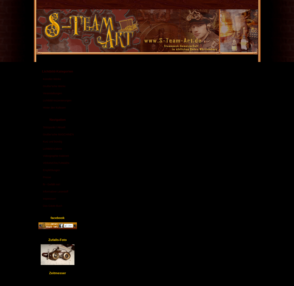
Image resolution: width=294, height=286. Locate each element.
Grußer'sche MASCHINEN (58, 134)
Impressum (49, 198)
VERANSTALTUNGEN (56, 163)
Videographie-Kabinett (56, 155)
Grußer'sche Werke (54, 86)
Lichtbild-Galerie (52, 148)
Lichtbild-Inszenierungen (57, 100)
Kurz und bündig (52, 141)
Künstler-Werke (52, 79)
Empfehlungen (51, 170)
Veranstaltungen (52, 93)
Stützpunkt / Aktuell (54, 127)
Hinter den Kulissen (54, 107)
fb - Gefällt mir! (51, 184)
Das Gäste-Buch (52, 205)
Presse (47, 177)
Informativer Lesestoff (55, 191)
